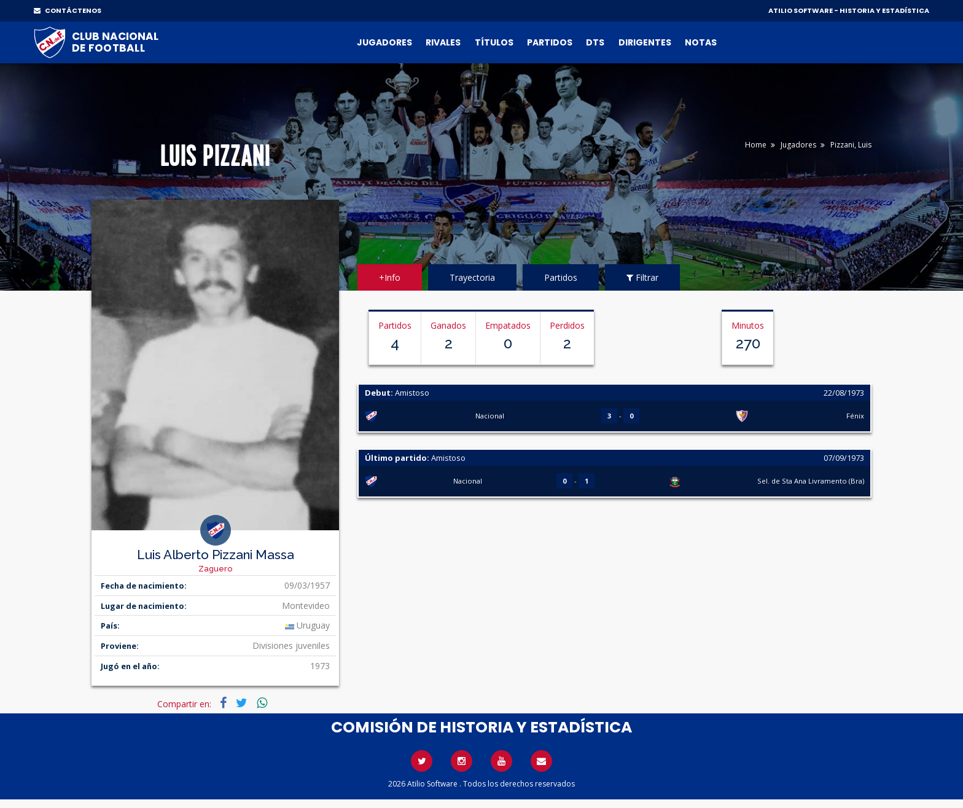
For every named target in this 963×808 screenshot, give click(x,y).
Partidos (549, 42)
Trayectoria (472, 277)
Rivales (443, 42)
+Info (389, 277)
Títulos (494, 42)
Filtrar (642, 277)
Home (755, 144)
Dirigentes (644, 42)
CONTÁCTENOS (67, 10)
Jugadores (384, 42)
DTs (595, 42)
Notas (701, 42)
